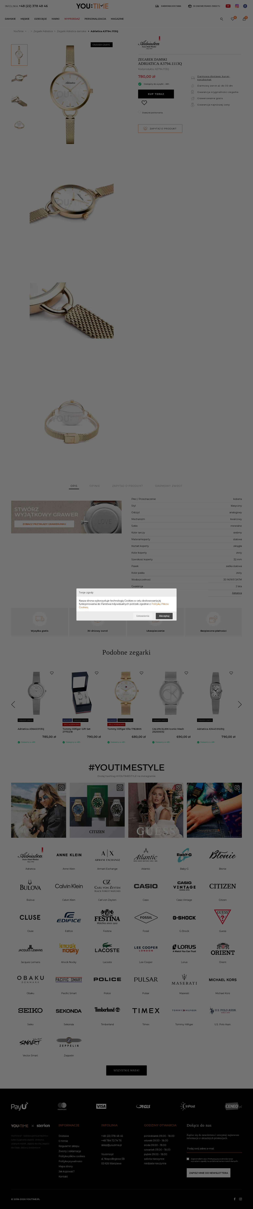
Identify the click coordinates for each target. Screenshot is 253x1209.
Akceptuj (164, 615)
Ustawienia (142, 615)
